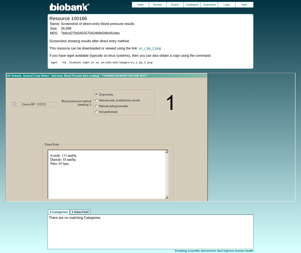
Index (140, 4)
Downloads (209, 4)
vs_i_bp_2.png (150, 48)
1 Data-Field (80, 212)
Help (244, 4)
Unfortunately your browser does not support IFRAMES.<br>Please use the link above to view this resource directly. (150, 137)
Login (227, 4)
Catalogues (192, 4)
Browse (157, 4)
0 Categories (59, 212)
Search (175, 4)
